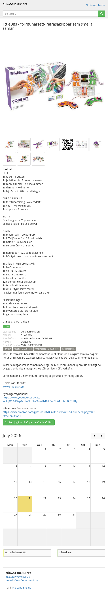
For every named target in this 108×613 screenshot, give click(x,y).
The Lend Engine (21, 587)
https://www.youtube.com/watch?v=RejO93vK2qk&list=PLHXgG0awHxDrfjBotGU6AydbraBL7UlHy (40, 399)
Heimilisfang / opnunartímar (22, 580)
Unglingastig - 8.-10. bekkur (47, 349)
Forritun (7, 349)
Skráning (91, 5)
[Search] (101, 14)
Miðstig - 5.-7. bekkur (23, 349)
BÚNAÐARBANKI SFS (15, 4)
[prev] (94, 436)
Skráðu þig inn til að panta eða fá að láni (28, 422)
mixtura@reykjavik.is (17, 576)
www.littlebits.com (13, 386)
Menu (101, 5)
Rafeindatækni (68, 349)
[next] (101, 436)
